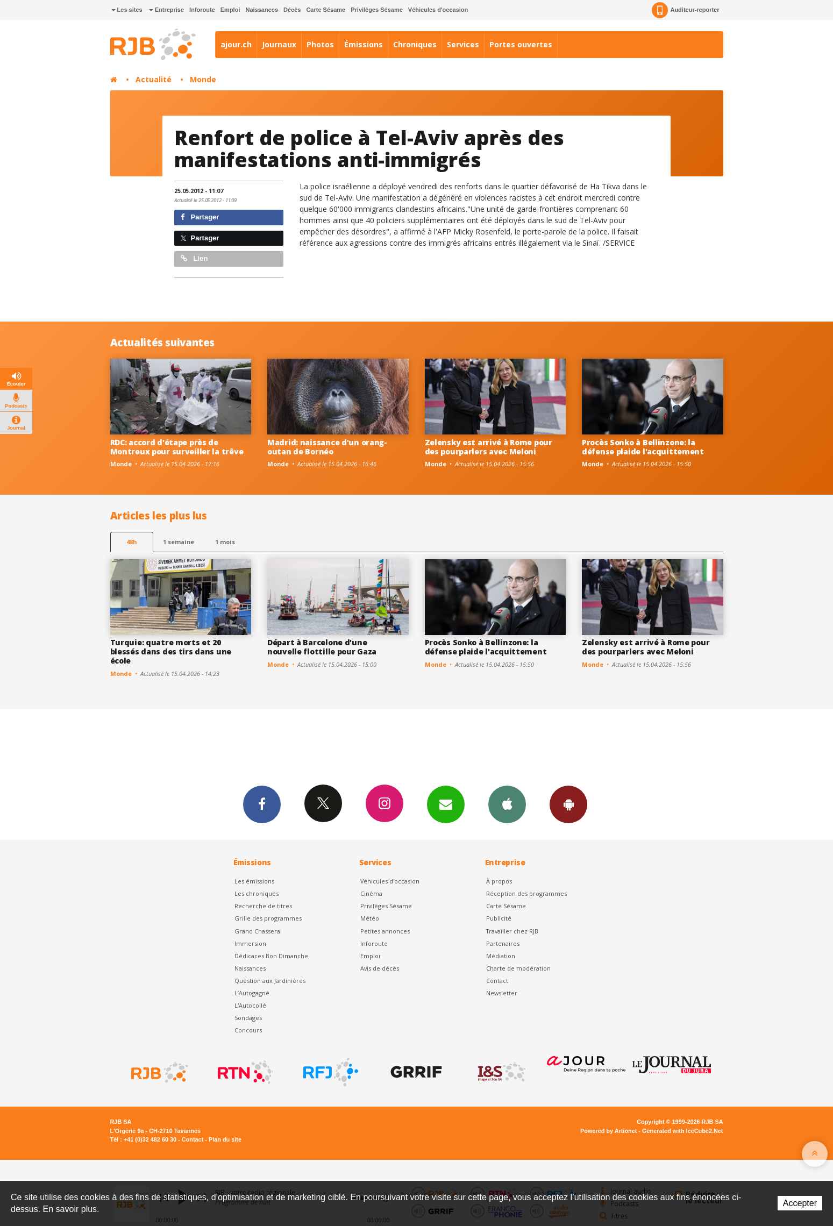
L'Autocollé (250, 1005)
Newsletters (446, 804)
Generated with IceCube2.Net (682, 1131)
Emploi (230, 9)
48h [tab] (131, 542)
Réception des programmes (526, 893)
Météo (369, 918)
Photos (320, 44)
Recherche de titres (263, 905)
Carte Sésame (325, 9)
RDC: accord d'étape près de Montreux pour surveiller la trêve (177, 447)
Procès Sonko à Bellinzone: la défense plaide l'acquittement (643, 447)
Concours (248, 1030)
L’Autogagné (251, 992)
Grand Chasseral (258, 931)
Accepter (800, 1203)
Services (463, 44)
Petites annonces (385, 931)
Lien (194, 258)
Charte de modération (518, 968)
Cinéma (371, 893)
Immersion (250, 943)
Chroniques (415, 44)
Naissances (261, 9)
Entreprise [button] (166, 9)
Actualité (154, 79)
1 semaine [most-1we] (178, 542)
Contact (497, 980)
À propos (499, 881)
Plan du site (225, 1139)
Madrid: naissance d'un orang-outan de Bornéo (327, 447)
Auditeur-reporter (685, 10)
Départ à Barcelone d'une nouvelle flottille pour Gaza (321, 647)
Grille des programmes (268, 918)
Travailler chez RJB (512, 931)
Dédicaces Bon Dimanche (271, 955)
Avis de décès (379, 968)
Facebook (262, 804)
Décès (292, 9)
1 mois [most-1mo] (225, 542)
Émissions (363, 44)
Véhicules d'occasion (438, 9)
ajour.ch (236, 44)
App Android (568, 804)
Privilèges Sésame (377, 9)
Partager (200, 217)
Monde (203, 79)
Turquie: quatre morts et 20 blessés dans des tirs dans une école (171, 651)
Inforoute (202, 9)
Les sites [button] (127, 9)
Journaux (279, 44)
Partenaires (502, 943)
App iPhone (507, 804)
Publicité (498, 918)
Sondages (248, 1017)
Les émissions (254, 881)
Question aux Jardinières (269, 980)
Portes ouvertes (520, 44)
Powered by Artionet (608, 1131)
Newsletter (501, 992)
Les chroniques (256, 893)
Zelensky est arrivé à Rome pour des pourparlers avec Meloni (488, 447)
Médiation (500, 955)
